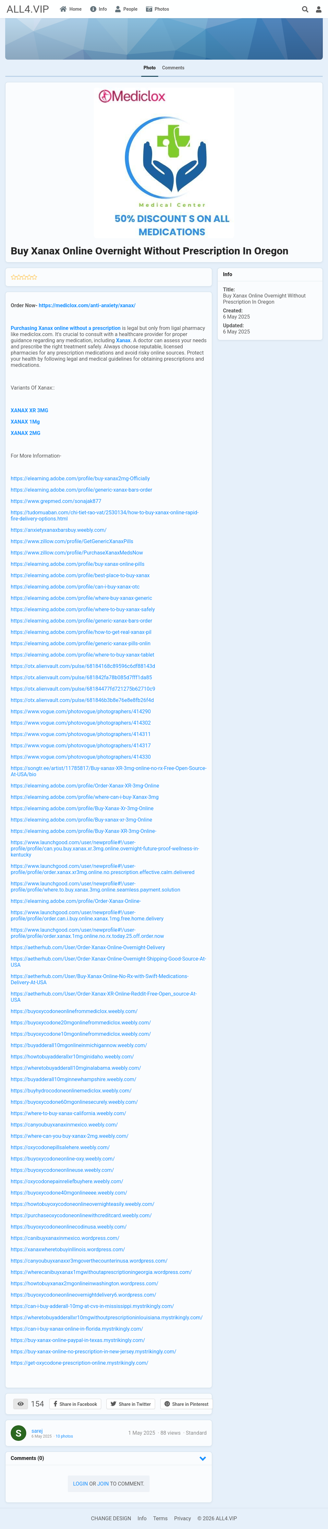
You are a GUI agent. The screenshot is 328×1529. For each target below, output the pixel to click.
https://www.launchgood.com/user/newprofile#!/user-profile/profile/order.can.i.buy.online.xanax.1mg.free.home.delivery (87, 915)
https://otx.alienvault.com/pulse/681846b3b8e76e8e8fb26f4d (82, 700)
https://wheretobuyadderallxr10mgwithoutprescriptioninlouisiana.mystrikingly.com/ (107, 1317)
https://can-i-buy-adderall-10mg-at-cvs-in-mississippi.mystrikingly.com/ (92, 1306)
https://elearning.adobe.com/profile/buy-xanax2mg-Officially (80, 478)
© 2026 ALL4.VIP (217, 1518)
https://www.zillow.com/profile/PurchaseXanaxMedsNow (77, 553)
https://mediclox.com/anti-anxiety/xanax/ (87, 305)
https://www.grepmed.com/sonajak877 (56, 501)
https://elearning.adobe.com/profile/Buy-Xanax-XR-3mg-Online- (83, 831)
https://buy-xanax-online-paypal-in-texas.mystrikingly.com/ (78, 1340)
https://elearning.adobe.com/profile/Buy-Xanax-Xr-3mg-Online (82, 808)
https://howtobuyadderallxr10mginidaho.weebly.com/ (72, 1057)
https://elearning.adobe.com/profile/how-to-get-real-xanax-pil (81, 632)
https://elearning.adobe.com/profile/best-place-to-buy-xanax (80, 575)
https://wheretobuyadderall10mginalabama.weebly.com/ (76, 1068)
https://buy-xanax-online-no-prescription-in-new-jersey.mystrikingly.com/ (93, 1351)
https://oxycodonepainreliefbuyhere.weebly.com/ (67, 1181)
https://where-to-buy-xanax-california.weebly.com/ (68, 1113)
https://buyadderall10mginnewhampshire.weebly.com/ (73, 1079)
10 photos (64, 1436)
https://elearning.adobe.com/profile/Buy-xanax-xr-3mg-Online (81, 820)
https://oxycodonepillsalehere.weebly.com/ (60, 1147)
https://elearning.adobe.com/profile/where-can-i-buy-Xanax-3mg (85, 797)
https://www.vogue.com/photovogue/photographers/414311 (81, 734)
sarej (37, 1431)
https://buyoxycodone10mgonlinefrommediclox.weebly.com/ (81, 1034)
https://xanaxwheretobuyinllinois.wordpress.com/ (68, 1249)
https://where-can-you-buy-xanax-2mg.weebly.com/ (69, 1136)
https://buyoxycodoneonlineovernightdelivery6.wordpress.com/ (83, 1295)
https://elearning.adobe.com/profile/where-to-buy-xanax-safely (83, 609)
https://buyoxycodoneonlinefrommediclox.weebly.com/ (74, 1011)
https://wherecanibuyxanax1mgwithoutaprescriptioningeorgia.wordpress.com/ (101, 1272)
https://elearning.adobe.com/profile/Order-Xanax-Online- (76, 901)
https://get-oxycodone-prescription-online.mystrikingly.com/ (79, 1363)
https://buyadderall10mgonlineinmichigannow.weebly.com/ (79, 1045)
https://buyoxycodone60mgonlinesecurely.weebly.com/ (74, 1102)
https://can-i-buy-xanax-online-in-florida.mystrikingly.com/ (77, 1329)
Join (103, 1484)
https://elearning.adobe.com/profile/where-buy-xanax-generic (81, 598)
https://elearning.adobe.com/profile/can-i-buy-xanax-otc (75, 587)
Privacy (182, 1518)
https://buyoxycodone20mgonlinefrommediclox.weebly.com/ (81, 1023)
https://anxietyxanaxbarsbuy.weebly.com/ (59, 530)
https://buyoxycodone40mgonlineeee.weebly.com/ (69, 1193)
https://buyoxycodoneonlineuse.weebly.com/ (62, 1170)
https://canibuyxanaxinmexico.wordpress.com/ (65, 1238)
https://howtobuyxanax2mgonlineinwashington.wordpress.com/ (84, 1283)
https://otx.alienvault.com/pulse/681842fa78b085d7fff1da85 (81, 677)
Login (80, 1484)
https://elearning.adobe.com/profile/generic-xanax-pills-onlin (81, 643)
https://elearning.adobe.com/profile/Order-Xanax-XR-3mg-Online (85, 786)
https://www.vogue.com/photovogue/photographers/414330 (81, 757)
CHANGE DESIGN (111, 1518)
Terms (160, 1518)
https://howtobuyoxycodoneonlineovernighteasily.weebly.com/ (82, 1204)
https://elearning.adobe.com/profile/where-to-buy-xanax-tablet (82, 655)
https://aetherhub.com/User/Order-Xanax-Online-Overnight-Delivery (88, 947)
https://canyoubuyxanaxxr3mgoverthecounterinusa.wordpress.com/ (89, 1261)
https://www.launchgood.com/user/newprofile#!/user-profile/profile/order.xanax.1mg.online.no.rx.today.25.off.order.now (87, 933)
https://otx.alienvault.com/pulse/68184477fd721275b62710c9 (83, 689)
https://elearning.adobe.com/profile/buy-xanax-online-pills (77, 564)
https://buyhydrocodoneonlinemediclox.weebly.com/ (71, 1091)
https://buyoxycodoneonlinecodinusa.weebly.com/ (69, 1227)
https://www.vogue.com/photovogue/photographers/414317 (81, 745)
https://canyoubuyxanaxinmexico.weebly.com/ (64, 1125)
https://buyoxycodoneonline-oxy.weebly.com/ (63, 1159)
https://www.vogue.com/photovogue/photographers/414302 (81, 723)
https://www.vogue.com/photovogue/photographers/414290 (81, 711)
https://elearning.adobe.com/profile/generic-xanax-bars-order (81, 490)
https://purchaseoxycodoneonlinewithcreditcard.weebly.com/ (81, 1215)
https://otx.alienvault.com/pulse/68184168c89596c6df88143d (83, 666)
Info (142, 1518)
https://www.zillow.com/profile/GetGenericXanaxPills (72, 541)
